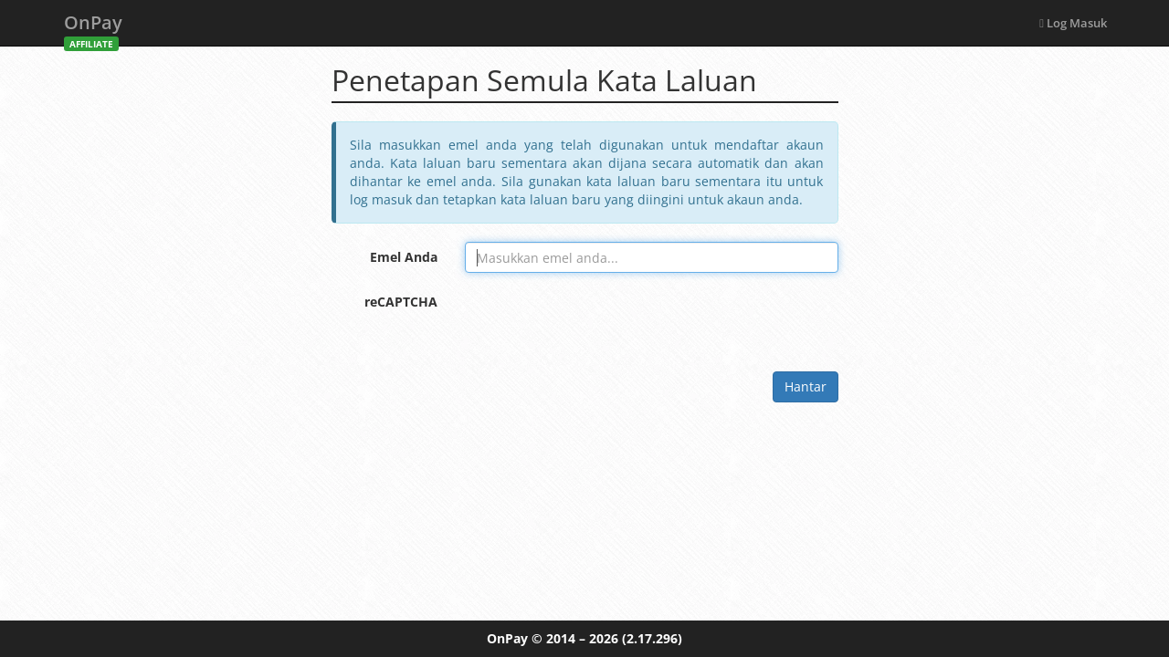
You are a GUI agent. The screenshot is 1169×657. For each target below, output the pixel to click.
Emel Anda (403, 257)
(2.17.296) (652, 638)
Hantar (806, 386)
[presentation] (603, 322)
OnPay (93, 28)
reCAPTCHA (400, 301)
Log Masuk (1073, 23)
